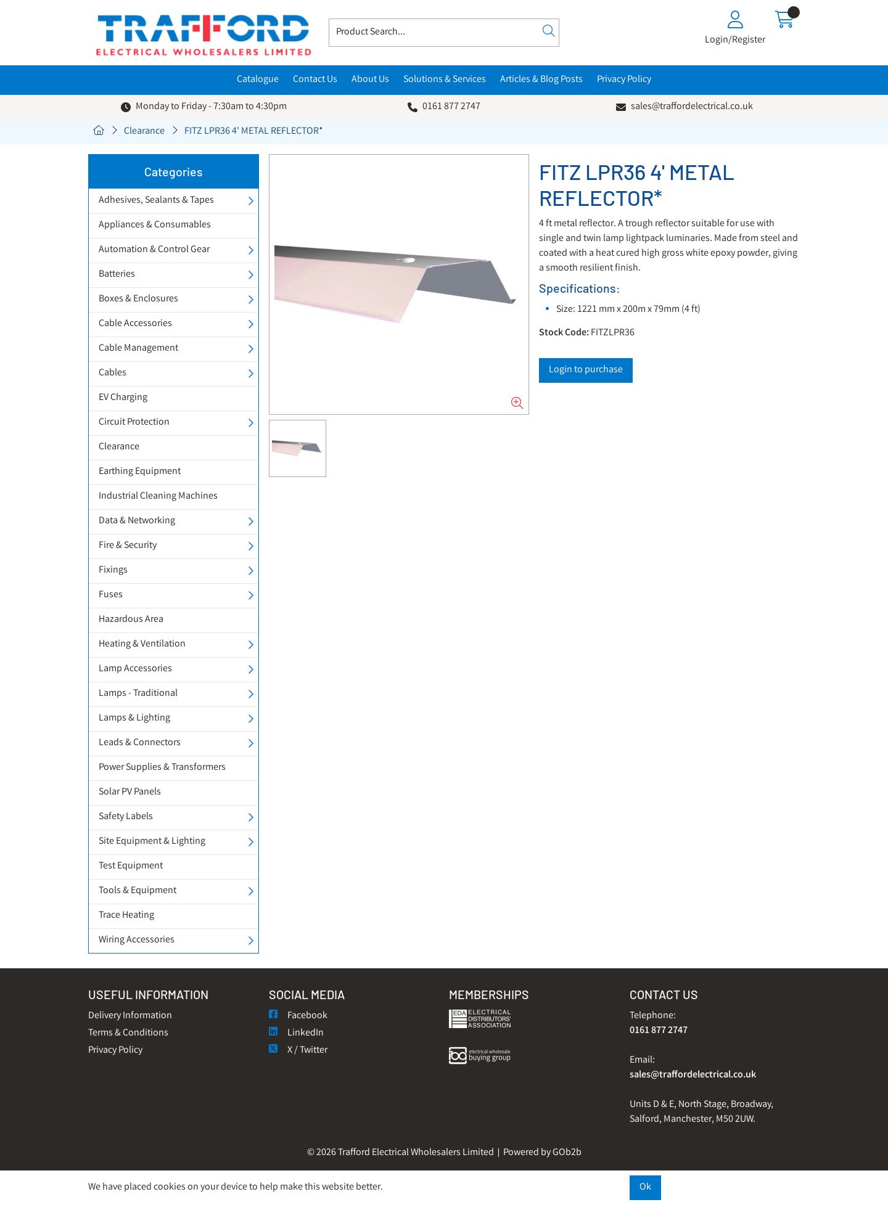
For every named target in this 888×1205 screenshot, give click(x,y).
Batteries (117, 275)
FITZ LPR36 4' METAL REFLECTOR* (253, 132)
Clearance (144, 132)
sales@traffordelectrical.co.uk (692, 107)
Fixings (113, 570)
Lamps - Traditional (138, 694)
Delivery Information (130, 1016)
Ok (645, 1187)
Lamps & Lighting (134, 718)
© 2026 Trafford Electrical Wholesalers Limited (400, 1153)
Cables (112, 373)
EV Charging (123, 398)
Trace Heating (126, 916)
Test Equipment (131, 866)
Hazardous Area (131, 620)
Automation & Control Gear (154, 250)
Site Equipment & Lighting (152, 842)
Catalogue (258, 80)
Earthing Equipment (140, 472)
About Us (370, 80)
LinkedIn (296, 1033)
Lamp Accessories (135, 669)
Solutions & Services (444, 80)
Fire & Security (128, 546)
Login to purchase (586, 370)
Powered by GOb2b (542, 1153)
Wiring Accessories (137, 940)
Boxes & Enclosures (138, 299)
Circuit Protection (134, 422)
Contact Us (315, 80)
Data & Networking (137, 521)
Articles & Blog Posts (541, 80)
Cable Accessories (135, 324)
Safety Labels (126, 817)
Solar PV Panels (130, 792)
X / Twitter (298, 1051)
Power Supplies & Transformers (162, 768)
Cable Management (138, 348)
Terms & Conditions (128, 1033)
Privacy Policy (624, 80)
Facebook (298, 1016)
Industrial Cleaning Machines (158, 496)
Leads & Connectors (140, 743)
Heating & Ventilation (142, 644)
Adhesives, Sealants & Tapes (156, 201)
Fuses (111, 595)
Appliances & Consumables (155, 225)
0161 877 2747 (451, 107)
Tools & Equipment (137, 891)
